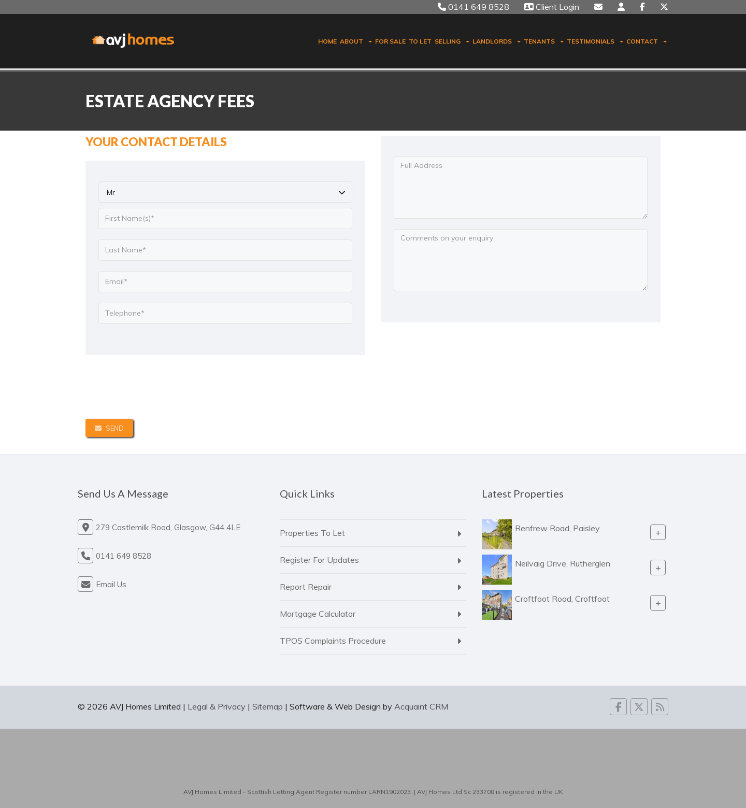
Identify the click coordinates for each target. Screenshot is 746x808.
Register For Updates (319, 560)
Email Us (111, 584)
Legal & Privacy (217, 706)
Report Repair (306, 587)
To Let (420, 41)
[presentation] (164, 387)
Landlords (496, 41)
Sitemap (267, 706)
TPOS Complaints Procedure (333, 640)
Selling (452, 41)
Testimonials (595, 41)
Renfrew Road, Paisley (557, 528)
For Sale (390, 41)
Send (109, 428)
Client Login (551, 7)
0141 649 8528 (473, 7)
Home (327, 41)
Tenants (544, 41)
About (356, 41)
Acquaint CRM (421, 706)
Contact (646, 41)
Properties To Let (312, 533)
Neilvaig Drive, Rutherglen (562, 563)
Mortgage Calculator (317, 613)
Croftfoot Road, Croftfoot (562, 598)
